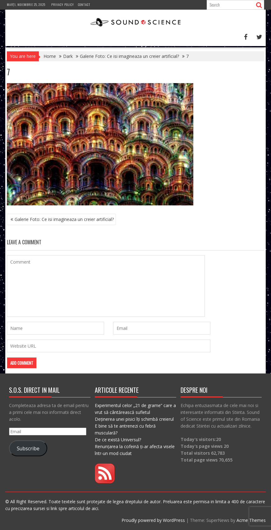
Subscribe (28, 448)
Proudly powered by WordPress (153, 520)
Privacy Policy (62, 4)
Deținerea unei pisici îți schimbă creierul (134, 419)
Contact (84, 4)
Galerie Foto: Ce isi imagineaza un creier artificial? (64, 219)
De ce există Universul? (118, 440)
